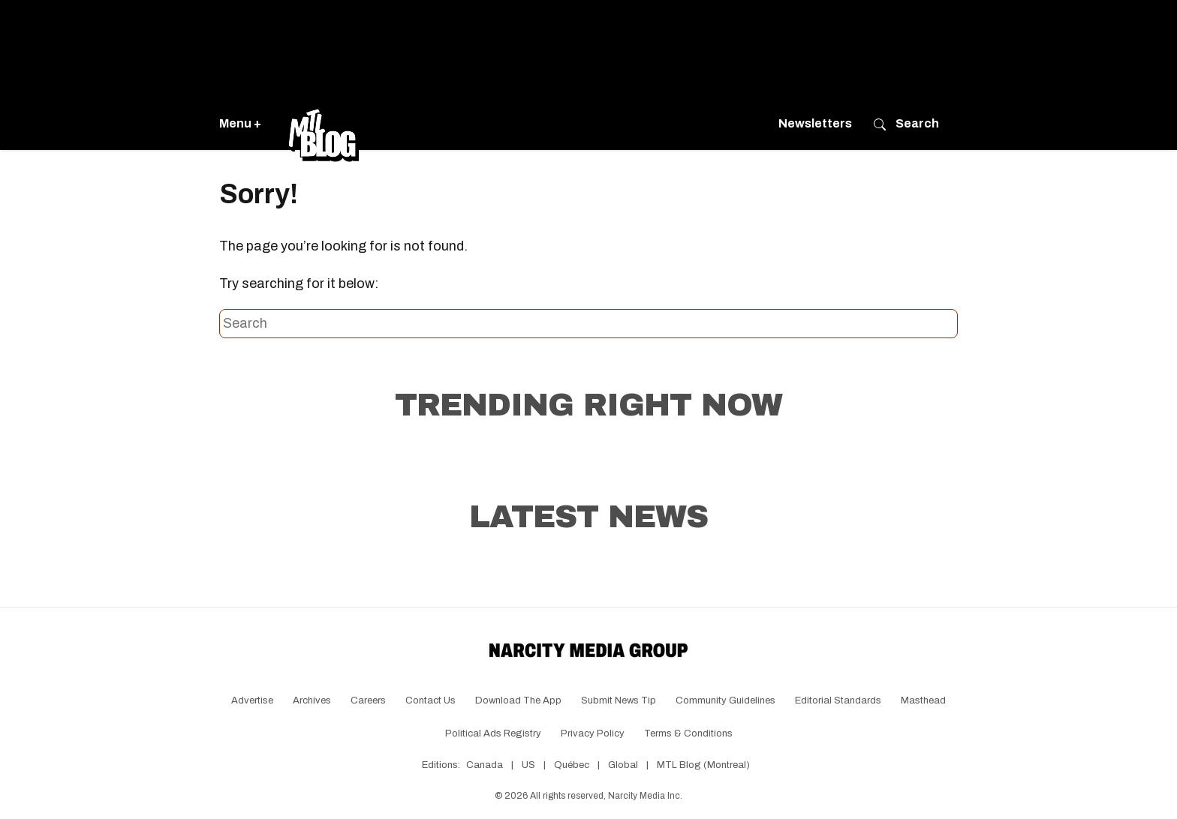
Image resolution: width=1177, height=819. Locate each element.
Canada (484, 765)
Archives (312, 700)
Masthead (923, 700)
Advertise (252, 700)
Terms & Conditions (688, 733)
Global (623, 765)
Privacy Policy (593, 733)
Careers (368, 700)
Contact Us (430, 700)
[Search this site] (588, 324)
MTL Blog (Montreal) (703, 765)
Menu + (240, 123)
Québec (571, 765)
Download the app (518, 700)
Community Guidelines (725, 700)
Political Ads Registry (493, 733)
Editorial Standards (838, 700)
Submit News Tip (618, 700)
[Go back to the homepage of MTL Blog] (323, 123)
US (528, 765)
